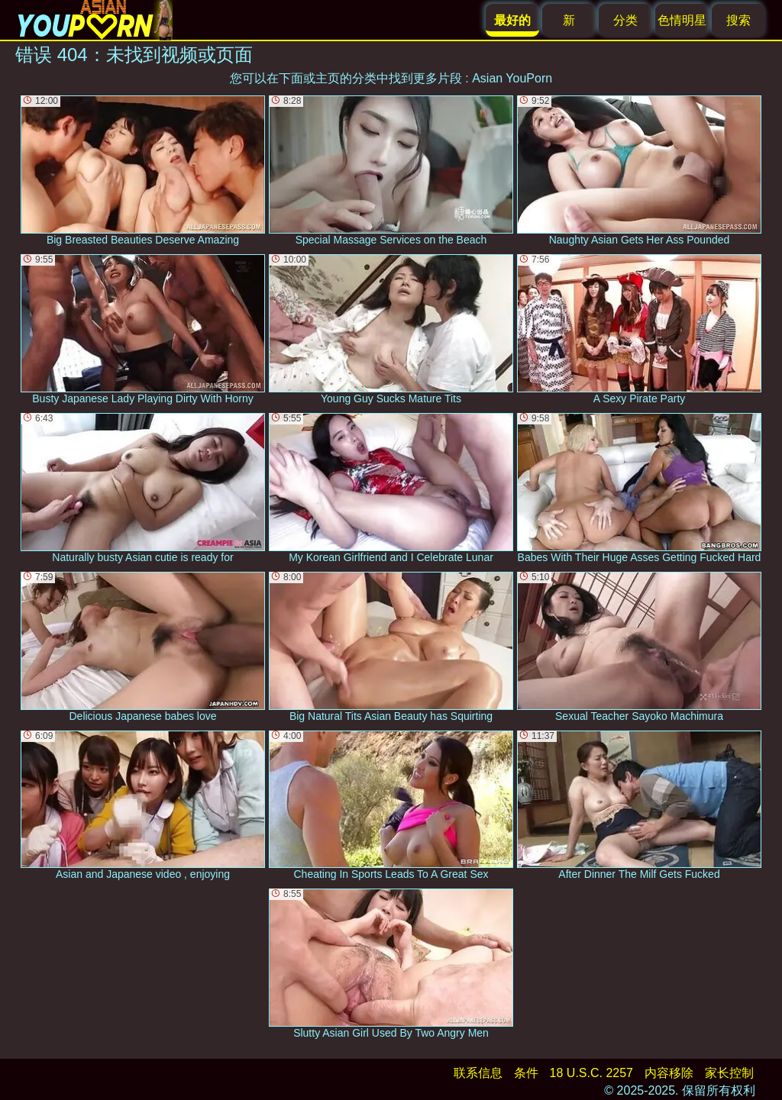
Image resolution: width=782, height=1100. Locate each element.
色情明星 (682, 20)
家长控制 (729, 1072)
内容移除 (669, 1072)
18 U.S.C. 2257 (591, 1072)
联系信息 (478, 1072)
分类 (625, 20)
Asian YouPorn (512, 78)
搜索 (738, 20)
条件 (526, 1072)
